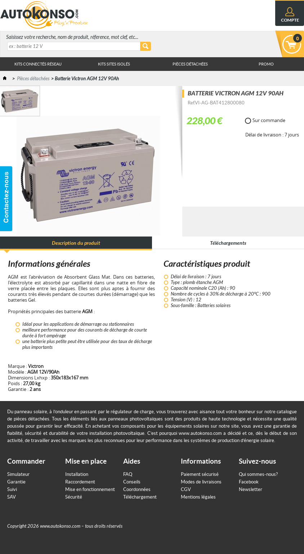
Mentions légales (198, 497)
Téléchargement (140, 497)
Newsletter (250, 489)
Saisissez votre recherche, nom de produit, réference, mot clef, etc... (72, 37)
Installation (76, 474)
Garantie (16, 482)
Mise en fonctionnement (90, 489)
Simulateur (18, 474)
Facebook (249, 482)
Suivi (12, 489)
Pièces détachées (33, 79)
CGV (186, 489)
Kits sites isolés (114, 64)
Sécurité (73, 497)
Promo (266, 64)
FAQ (127, 474)
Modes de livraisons (201, 482)
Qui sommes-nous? (258, 474)
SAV (11, 497)
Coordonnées (137, 489)
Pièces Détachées (190, 64)
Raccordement (80, 482)
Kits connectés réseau (38, 64)
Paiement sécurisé (200, 474)
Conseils (131, 482)
